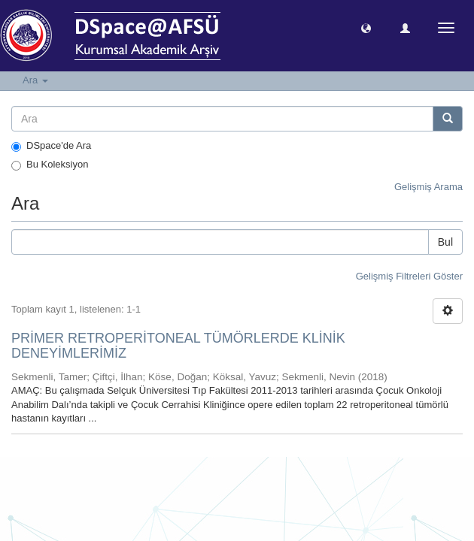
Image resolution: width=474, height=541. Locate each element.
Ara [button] (35, 80)
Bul (445, 242)
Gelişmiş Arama (428, 186)
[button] (366, 27)
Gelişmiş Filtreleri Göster (409, 276)
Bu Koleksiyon (49, 165)
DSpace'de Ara (51, 146)
